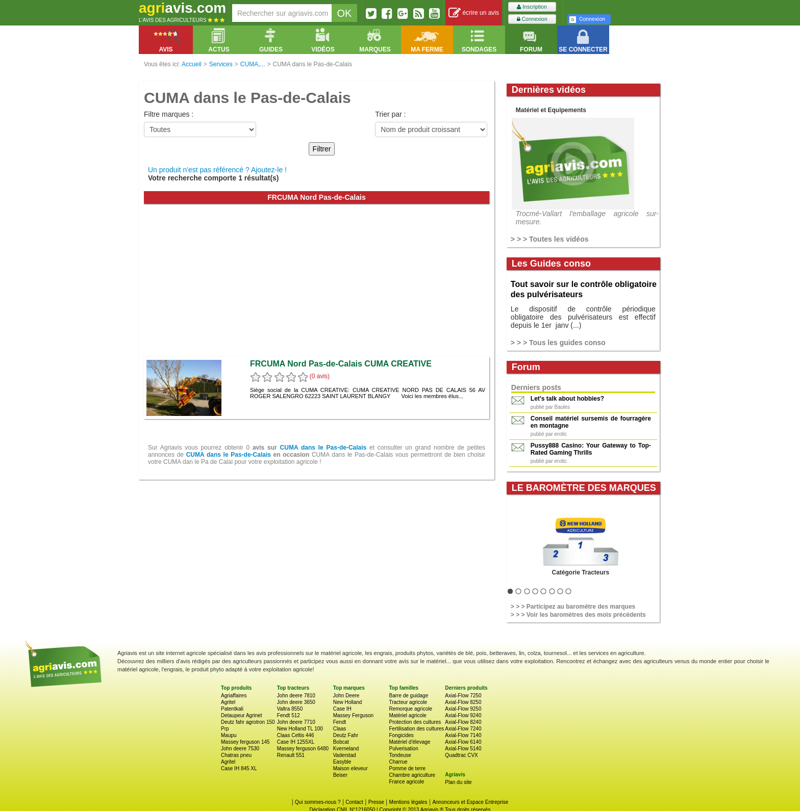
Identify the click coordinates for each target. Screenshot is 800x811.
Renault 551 (291, 755)
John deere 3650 (296, 702)
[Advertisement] (316, 280)
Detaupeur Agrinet (241, 715)
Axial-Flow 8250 (463, 702)
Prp (225, 728)
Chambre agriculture (412, 775)
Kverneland (346, 748)
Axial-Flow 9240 (463, 715)
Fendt (339, 722)
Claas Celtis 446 (295, 735)
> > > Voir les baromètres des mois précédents (578, 614)
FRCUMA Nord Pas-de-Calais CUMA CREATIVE (341, 363)
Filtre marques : (168, 114)
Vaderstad (344, 755)
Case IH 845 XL (239, 768)
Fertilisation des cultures (416, 728)
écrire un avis (473, 13)
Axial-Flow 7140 (463, 735)
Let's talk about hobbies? (567, 398)
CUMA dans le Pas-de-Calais (323, 447)
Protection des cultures (415, 722)
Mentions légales (408, 802)
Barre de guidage (408, 695)
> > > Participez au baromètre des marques (573, 606)
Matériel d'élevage (409, 742)
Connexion (532, 19)
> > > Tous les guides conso (558, 342)
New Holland (347, 702)
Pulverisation (403, 748)
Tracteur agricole (408, 702)
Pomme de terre (407, 768)
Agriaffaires (233, 695)
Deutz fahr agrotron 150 (248, 722)
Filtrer (322, 149)
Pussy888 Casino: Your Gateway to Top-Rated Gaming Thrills (591, 449)
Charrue (398, 762)
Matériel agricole (407, 715)
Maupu (229, 735)
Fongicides (401, 735)
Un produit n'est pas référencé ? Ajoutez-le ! (217, 170)
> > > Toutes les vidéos (550, 239)
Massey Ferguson (353, 715)
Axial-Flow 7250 (463, 695)
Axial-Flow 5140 (463, 748)
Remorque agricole (410, 709)
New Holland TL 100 (300, 728)
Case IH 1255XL (295, 742)
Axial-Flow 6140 (463, 742)
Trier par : (390, 114)
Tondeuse (400, 755)
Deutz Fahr (345, 735)
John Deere (346, 695)
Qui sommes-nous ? (317, 802)
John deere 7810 (296, 695)
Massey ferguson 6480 (303, 748)
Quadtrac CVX (461, 755)
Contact (354, 802)
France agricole (406, 781)
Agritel (228, 702)
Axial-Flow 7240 (463, 728)
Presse (376, 802)
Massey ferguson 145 (245, 742)
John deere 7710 (296, 722)
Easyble (342, 762)
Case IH (342, 709)
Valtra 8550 (290, 709)
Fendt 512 (288, 715)
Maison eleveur (350, 768)
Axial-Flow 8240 (463, 722)
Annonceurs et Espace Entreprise (470, 802)
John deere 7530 (240, 748)
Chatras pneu (236, 755)
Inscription (532, 7)
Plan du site (458, 782)
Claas (339, 728)
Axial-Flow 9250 (463, 709)
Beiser (340, 775)
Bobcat (341, 742)
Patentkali (232, 709)
